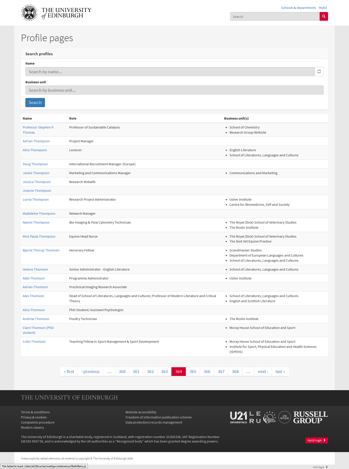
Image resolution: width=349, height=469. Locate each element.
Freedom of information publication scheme (159, 417)
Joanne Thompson (37, 190)
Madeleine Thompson (39, 213)
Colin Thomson (34, 341)
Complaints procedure (38, 422)
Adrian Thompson (36, 141)
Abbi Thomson (34, 278)
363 (164, 371)
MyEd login (317, 440)
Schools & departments (298, 7)
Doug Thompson (35, 164)
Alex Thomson (33, 296)
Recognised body (129, 441)
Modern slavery (32, 427)
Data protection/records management (154, 422)
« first (69, 371)
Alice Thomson (34, 310)
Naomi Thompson (36, 222)
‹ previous (90, 371)
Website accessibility (141, 412)
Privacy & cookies (34, 417)
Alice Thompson (35, 150)
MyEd (323, 7)
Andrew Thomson (36, 318)
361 (136, 371)
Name (29, 63)
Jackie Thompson (36, 173)
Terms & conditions (35, 412)
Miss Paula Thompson (39, 236)
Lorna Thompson (36, 199)
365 (193, 371)
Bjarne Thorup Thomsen (41, 250)
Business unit (35, 82)
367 (221, 371)
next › (263, 371)
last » (280, 371)
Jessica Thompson (37, 181)
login (320, 467)
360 (122, 371)
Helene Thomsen (35, 269)
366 (207, 371)
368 (235, 371)
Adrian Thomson (35, 287)
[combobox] (275, 16)
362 (150, 371)
